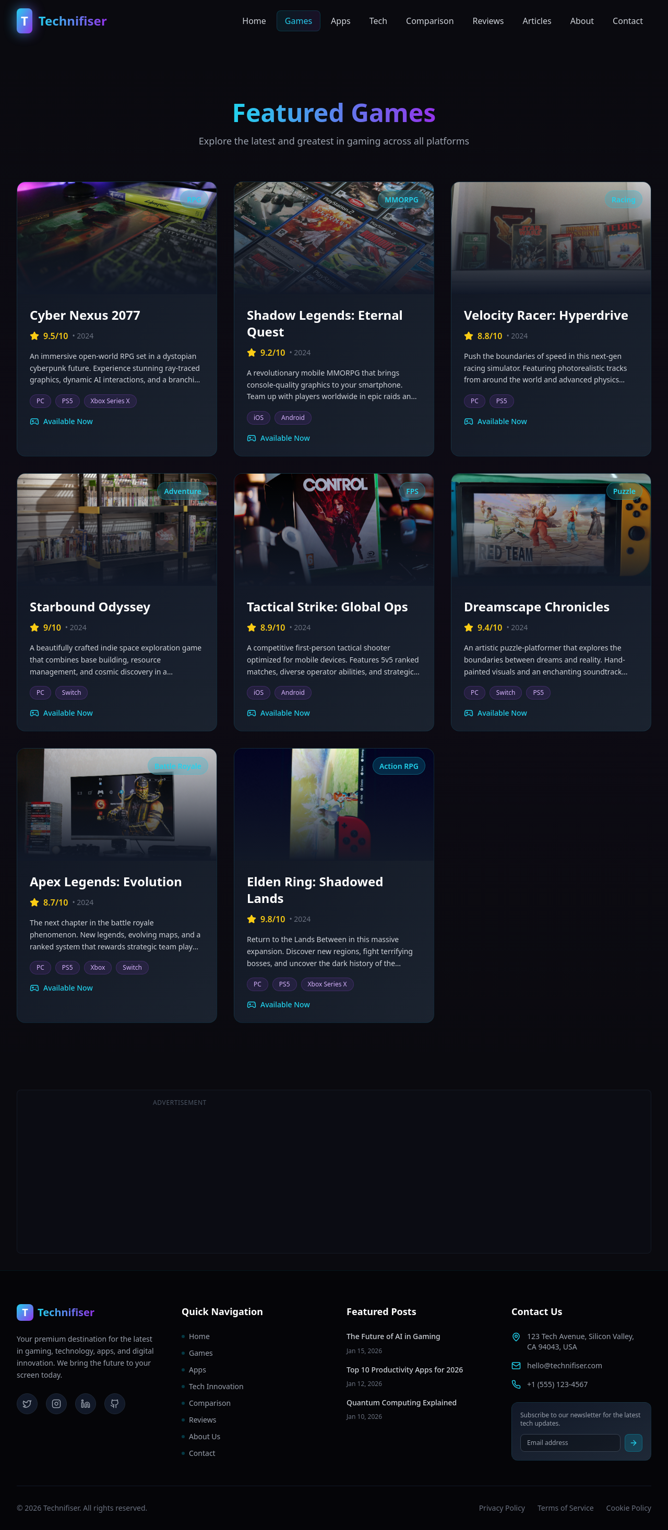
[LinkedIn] (85, 1403)
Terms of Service (566, 1508)
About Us (201, 1436)
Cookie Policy (628, 1508)
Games (298, 20)
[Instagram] (56, 1403)
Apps (341, 21)
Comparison (430, 21)
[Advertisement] (488, 1172)
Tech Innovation (213, 1386)
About (582, 21)
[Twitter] (27, 1403)
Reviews (488, 21)
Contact (628, 21)
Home (254, 21)
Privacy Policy (502, 1508)
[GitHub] (114, 1403)
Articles (536, 21)
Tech (378, 21)
